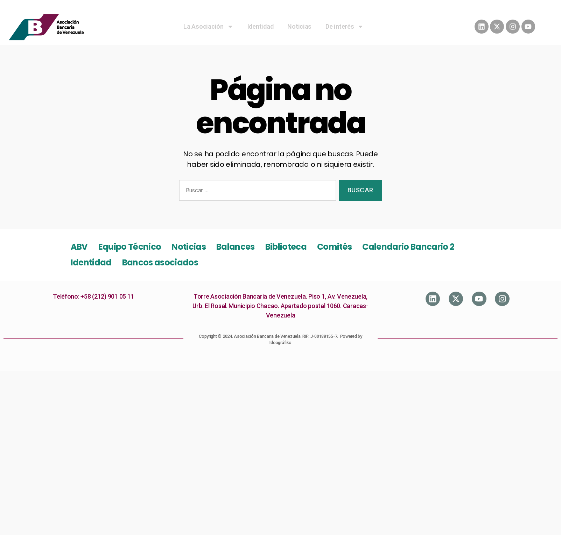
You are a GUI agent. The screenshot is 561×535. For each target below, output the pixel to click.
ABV (79, 246)
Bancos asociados (160, 262)
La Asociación (208, 26)
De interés (344, 26)
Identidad (260, 26)
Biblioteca (286, 246)
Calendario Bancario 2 (408, 246)
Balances (235, 246)
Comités (334, 246)
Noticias (299, 26)
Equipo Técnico (129, 246)
